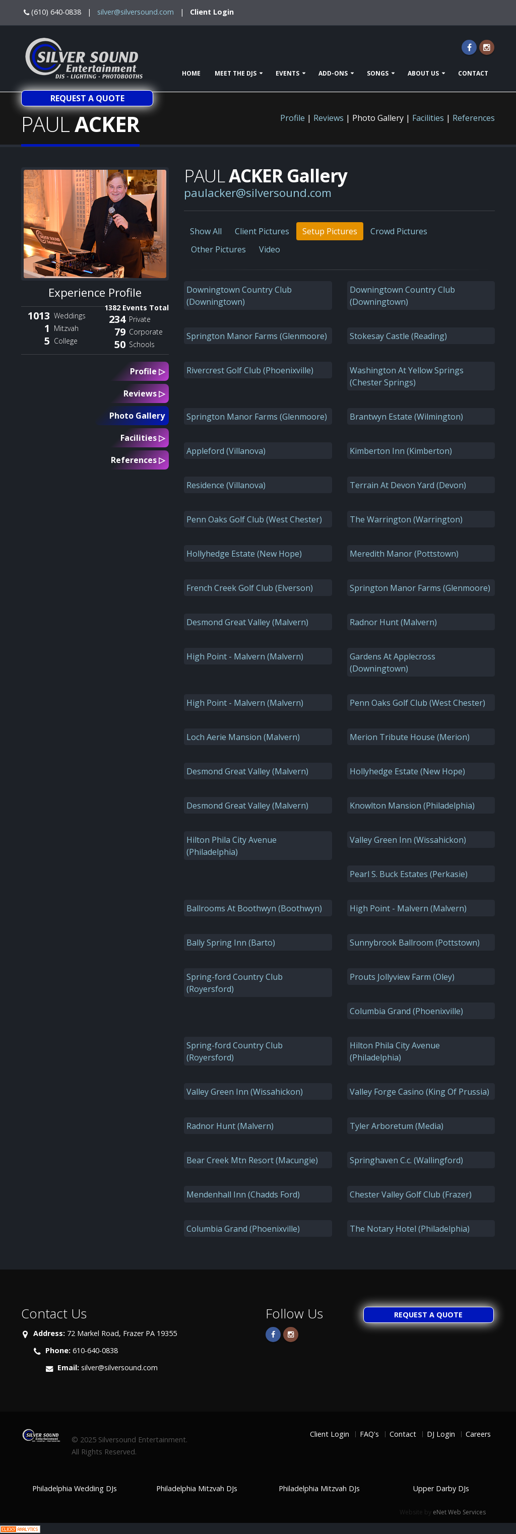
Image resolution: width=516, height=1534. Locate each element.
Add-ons (333, 73)
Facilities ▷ (142, 437)
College (66, 341)
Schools (142, 344)
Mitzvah (66, 328)
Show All (206, 231)
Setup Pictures (329, 231)
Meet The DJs (235, 73)
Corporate (146, 332)
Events (287, 73)
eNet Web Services (459, 1512)
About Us (423, 73)
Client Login (212, 12)
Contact (473, 73)
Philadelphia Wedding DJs (74, 1488)
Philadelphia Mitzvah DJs (196, 1488)
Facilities (428, 117)
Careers (478, 1434)
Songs (378, 73)
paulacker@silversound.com (258, 193)
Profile (292, 117)
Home (191, 73)
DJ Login (441, 1434)
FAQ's (369, 1434)
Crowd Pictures (398, 231)
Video (269, 249)
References (474, 117)
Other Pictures (218, 249)
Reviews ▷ (144, 393)
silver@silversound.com (135, 12)
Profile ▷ (147, 371)
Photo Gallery (137, 415)
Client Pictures (262, 231)
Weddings (70, 315)
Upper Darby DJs (441, 1488)
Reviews (328, 117)
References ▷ (138, 459)
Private (140, 319)
